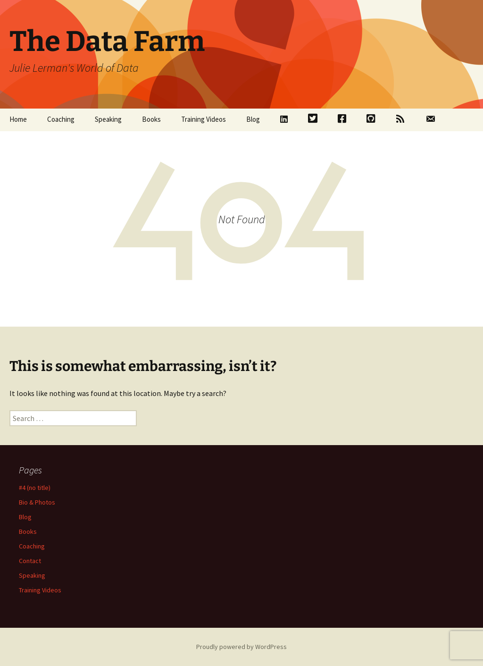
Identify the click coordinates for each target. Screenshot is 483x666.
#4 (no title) (34, 487)
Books (151, 119)
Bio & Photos (37, 502)
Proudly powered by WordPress (241, 646)
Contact (30, 560)
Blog (253, 119)
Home (18, 119)
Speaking (108, 119)
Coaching (61, 119)
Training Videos (203, 119)
